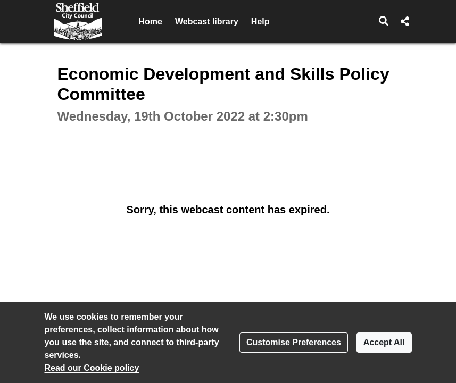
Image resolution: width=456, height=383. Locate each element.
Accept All (384, 342)
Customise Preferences (293, 342)
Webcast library (206, 21)
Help (260, 21)
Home (150, 21)
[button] (383, 21)
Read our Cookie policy (92, 367)
